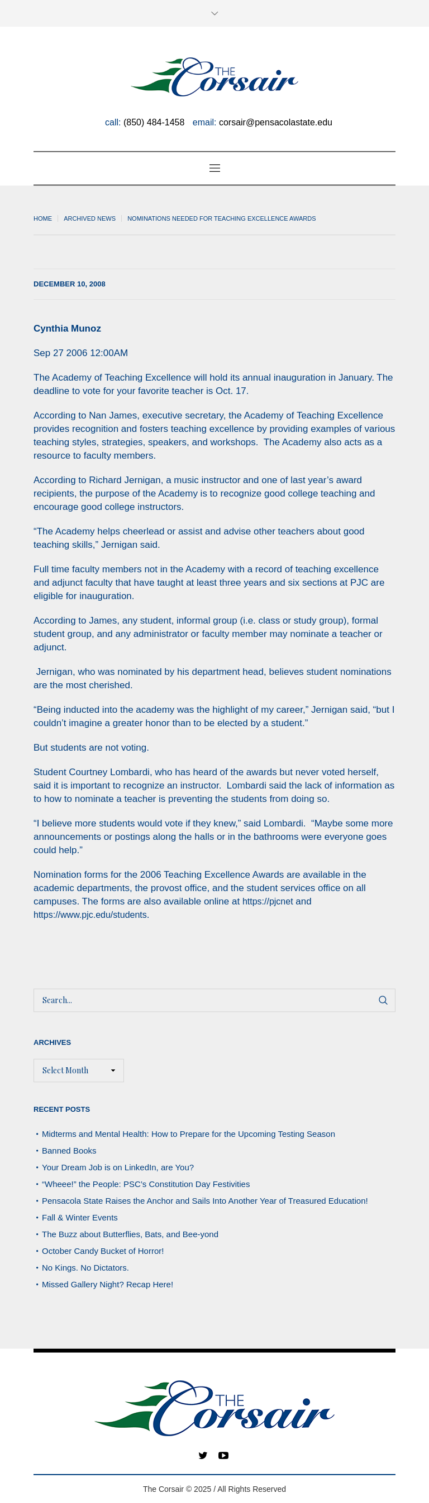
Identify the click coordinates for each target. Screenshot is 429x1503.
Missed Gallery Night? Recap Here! (107, 1284)
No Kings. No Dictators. (85, 1267)
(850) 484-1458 (153, 122)
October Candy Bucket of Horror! (103, 1251)
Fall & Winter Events (80, 1217)
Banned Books (69, 1150)
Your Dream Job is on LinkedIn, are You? (118, 1167)
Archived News (90, 218)
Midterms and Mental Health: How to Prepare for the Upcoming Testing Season (188, 1134)
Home (43, 218)
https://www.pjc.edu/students (90, 915)
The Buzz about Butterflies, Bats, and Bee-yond (130, 1234)
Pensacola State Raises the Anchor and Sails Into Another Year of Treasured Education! (205, 1200)
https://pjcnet (267, 901)
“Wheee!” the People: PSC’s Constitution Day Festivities (146, 1184)
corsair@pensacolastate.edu (275, 122)
